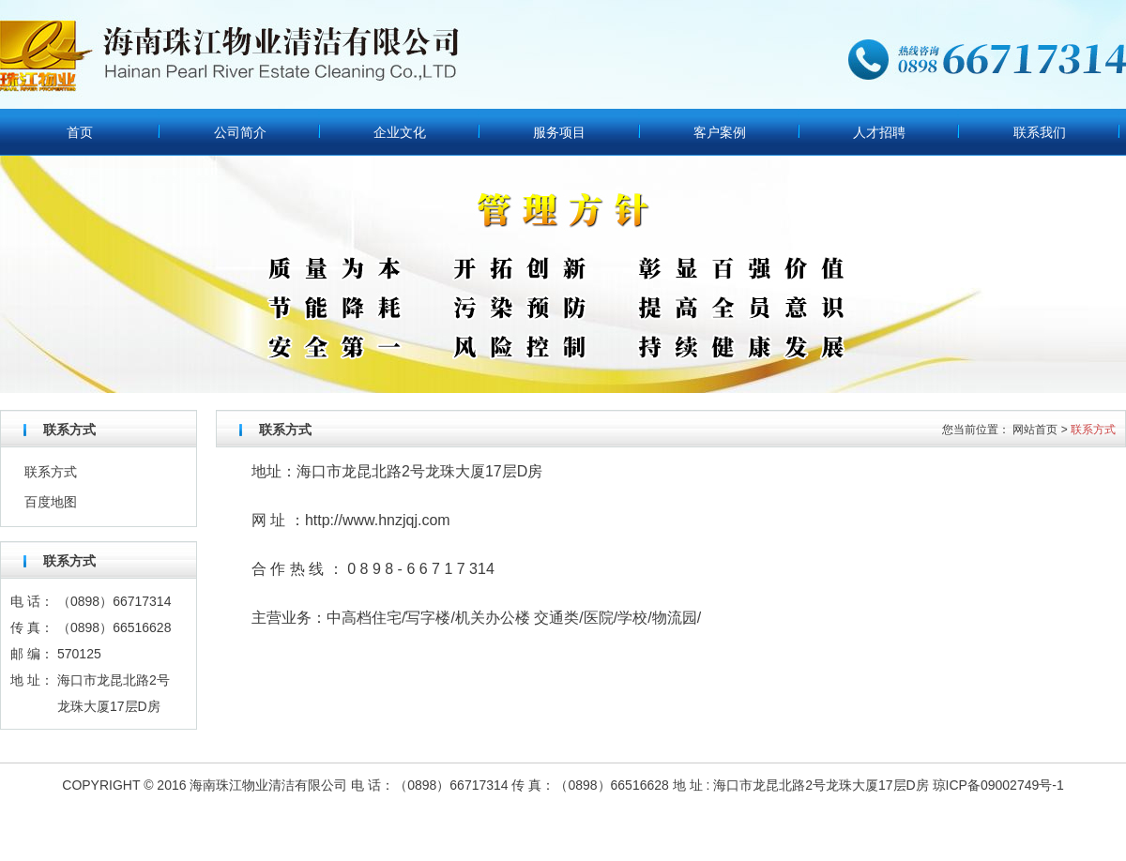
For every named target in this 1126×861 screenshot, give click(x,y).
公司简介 (240, 132)
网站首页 (1035, 429)
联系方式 (50, 471)
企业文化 (399, 132)
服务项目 (559, 132)
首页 (80, 132)
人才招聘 (879, 132)
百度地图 (50, 501)
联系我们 (1039, 132)
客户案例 (719, 132)
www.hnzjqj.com (396, 520)
